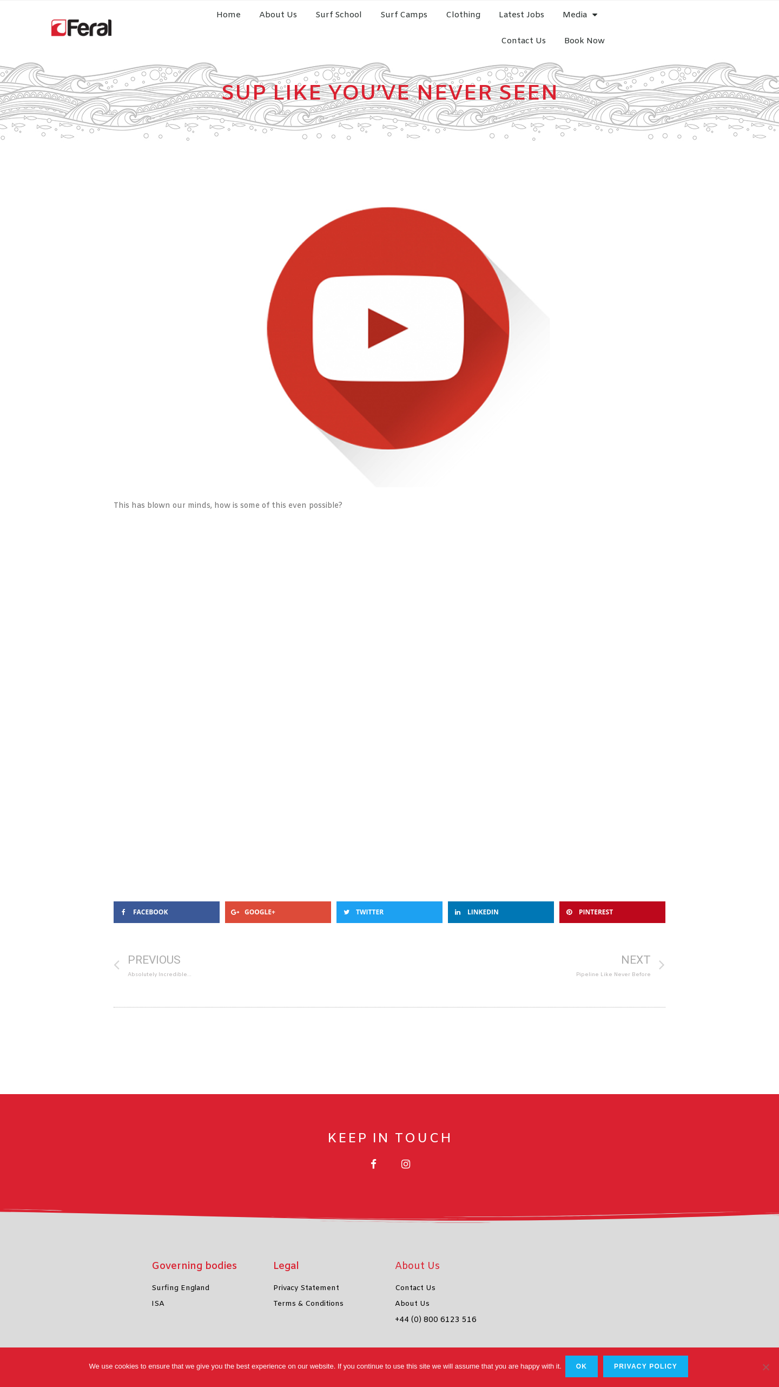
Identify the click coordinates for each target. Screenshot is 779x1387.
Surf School (357, 21)
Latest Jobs (540, 21)
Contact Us (656, 21)
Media (598, 21)
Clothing (481, 21)
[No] (765, 1368)
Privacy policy (647, 1368)
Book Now (717, 21)
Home (247, 21)
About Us (296, 21)
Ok (583, 1368)
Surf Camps (422, 21)
